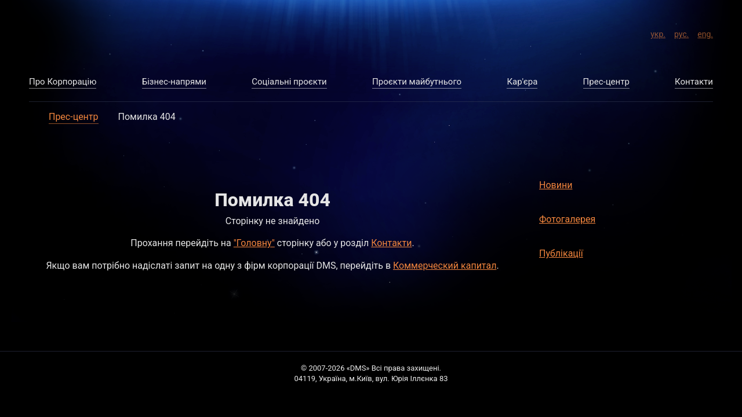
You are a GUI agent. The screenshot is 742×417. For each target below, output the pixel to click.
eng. (705, 32)
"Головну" (254, 242)
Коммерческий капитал (444, 265)
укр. (657, 32)
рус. (681, 32)
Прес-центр (74, 116)
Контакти (391, 242)
